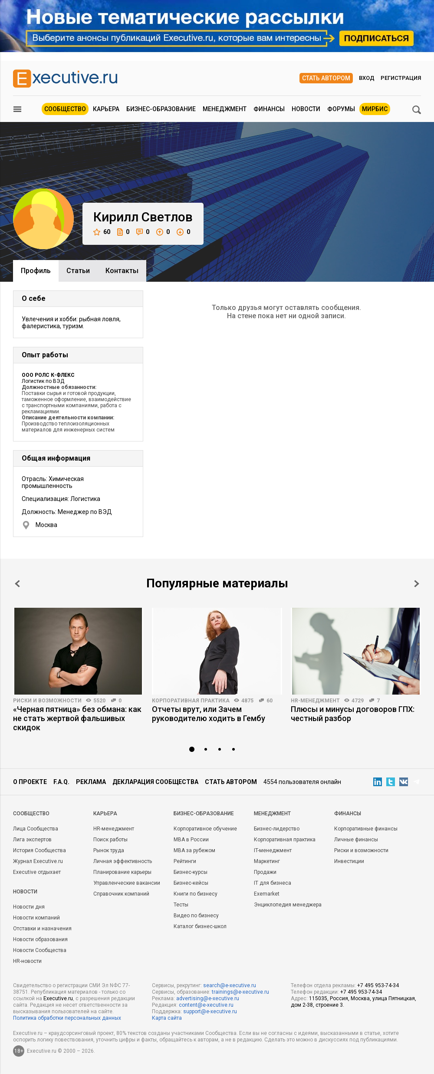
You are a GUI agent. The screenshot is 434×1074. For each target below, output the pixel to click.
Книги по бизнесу (195, 894)
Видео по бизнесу (196, 916)
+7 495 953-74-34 (378, 985)
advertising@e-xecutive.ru (207, 998)
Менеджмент (225, 108)
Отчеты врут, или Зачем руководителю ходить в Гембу (208, 714)
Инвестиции (349, 861)
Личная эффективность (122, 861)
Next (416, 584)
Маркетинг (267, 861)
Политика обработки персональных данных (67, 1018)
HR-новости (27, 961)
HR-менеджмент (315, 701)
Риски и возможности (47, 701)
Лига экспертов (32, 840)
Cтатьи (78, 271)
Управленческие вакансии (126, 883)
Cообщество (31, 813)
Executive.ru (58, 998)
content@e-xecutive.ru (206, 1005)
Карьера (106, 108)
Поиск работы (110, 840)
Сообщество (65, 108)
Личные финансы (356, 840)
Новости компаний (36, 918)
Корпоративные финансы (366, 829)
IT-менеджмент (273, 850)
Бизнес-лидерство (276, 829)
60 (101, 232)
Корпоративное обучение (205, 829)
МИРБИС (375, 108)
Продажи (265, 872)
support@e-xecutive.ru (210, 1011)
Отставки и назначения (42, 929)
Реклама (91, 781)
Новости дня (29, 907)
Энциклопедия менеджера (288, 905)
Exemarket (266, 894)
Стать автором (326, 78)
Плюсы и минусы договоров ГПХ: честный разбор (352, 714)
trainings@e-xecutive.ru (240, 992)
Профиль (36, 271)
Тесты (181, 905)
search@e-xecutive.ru (229, 985)
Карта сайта (167, 1018)
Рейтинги (185, 861)
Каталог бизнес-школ (200, 926)
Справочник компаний (121, 894)
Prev (17, 584)
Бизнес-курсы (190, 872)
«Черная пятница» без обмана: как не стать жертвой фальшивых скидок (77, 718)
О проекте (30, 781)
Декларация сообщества (155, 781)
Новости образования (40, 939)
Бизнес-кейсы (191, 883)
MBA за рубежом (194, 850)
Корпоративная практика (191, 701)
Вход (367, 78)
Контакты (121, 271)
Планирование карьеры (122, 872)
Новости (306, 108)
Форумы (341, 108)
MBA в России (191, 840)
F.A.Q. (61, 781)
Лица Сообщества (35, 829)
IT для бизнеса (272, 883)
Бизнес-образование (161, 108)
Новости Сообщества (39, 950)
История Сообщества (39, 850)
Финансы (269, 108)
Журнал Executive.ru (38, 861)
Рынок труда (108, 850)
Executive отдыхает (37, 872)
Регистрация (401, 78)
